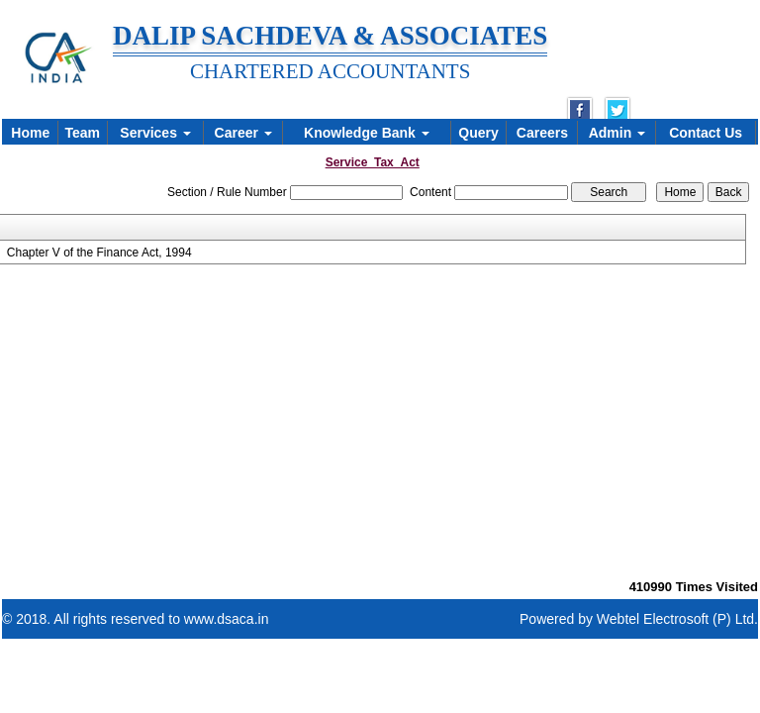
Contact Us (705, 133)
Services (155, 133)
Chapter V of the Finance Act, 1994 (99, 252)
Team (82, 133)
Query (478, 133)
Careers (542, 133)
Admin (617, 133)
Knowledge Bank (366, 133)
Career (243, 133)
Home (30, 133)
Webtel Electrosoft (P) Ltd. (677, 619)
